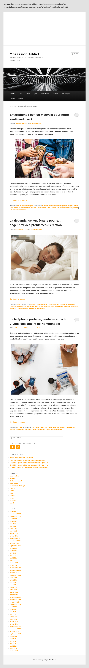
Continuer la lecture (18, 200)
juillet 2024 (13, 511)
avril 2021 (13, 558)
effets (76, 205)
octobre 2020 (14, 572)
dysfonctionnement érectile (45, 304)
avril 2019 (13, 617)
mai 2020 (13, 585)
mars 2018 (13, 648)
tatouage (13, 500)
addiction (44, 427)
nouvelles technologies (25, 205)
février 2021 (14, 563)
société (19, 427)
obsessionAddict (35, 123)
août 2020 (13, 577)
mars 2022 (13, 531)
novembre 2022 (15, 514)
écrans (56, 304)
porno (41, 306)
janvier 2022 (14, 536)
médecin (73, 304)
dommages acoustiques (65, 205)
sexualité (51, 306)
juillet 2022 (13, 521)
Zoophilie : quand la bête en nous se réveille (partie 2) (29, 462)
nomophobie (14, 208)
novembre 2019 (15, 599)
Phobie (20, 99)
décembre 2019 (15, 597)
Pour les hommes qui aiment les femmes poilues (27, 460)
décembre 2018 (15, 626)
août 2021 (13, 548)
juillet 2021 (13, 550)
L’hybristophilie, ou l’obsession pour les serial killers (29, 467)
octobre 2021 (14, 543)
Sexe (20, 94)
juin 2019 (13, 612)
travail (12, 503)
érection (62, 304)
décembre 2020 (15, 568)
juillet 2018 (13, 639)
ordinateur (35, 306)
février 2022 (14, 533)
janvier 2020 (14, 595)
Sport (35, 94)
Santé (28, 94)
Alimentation (45, 94)
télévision (67, 306)
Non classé (14, 483)
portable (12, 429)
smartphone (61, 208)
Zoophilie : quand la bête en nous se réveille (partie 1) (29, 465)
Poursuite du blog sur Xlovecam (21, 458)
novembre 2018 (15, 629)
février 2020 (14, 592)
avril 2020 (13, 587)
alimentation (14, 476)
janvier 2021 (14, 565)
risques (39, 208)
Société (55, 94)
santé (44, 208)
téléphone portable (71, 208)
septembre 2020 (15, 575)
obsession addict (24, 208)
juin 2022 (13, 524)
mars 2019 (13, 619)
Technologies (65, 94)
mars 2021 (13, 560)
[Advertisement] (44, 28)
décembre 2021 (15, 538)
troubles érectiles (22, 308)
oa (67, 427)
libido (68, 304)
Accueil (12, 94)
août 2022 (13, 519)
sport (12, 498)
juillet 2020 (13, 580)
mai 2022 (13, 526)
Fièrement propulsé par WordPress (44, 660)
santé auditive (51, 208)
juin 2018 (13, 641)
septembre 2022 (15, 516)
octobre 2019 (14, 602)
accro (33, 427)
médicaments (14, 306)
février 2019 (14, 621)
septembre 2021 (15, 546)
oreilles (33, 208)
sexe (19, 304)
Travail (12, 99)
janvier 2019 (14, 624)
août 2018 (13, 636)
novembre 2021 (15, 541)
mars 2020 (13, 590)
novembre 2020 (15, 570)
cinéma (32, 304)
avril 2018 (13, 646)
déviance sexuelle (16, 481)
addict (38, 427)
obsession (71, 427)
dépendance (52, 205)
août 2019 (13, 607)
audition (45, 205)
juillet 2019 (13, 609)
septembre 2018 (15, 634)
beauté (12, 478)
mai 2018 (13, 643)
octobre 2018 (14, 631)
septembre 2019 (15, 604)
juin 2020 (13, 582)
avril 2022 (13, 528)
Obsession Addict (24, 54)
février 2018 (14, 651)
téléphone (28, 429)
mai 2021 (13, 555)
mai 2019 (13, 614)
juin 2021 (13, 553)
